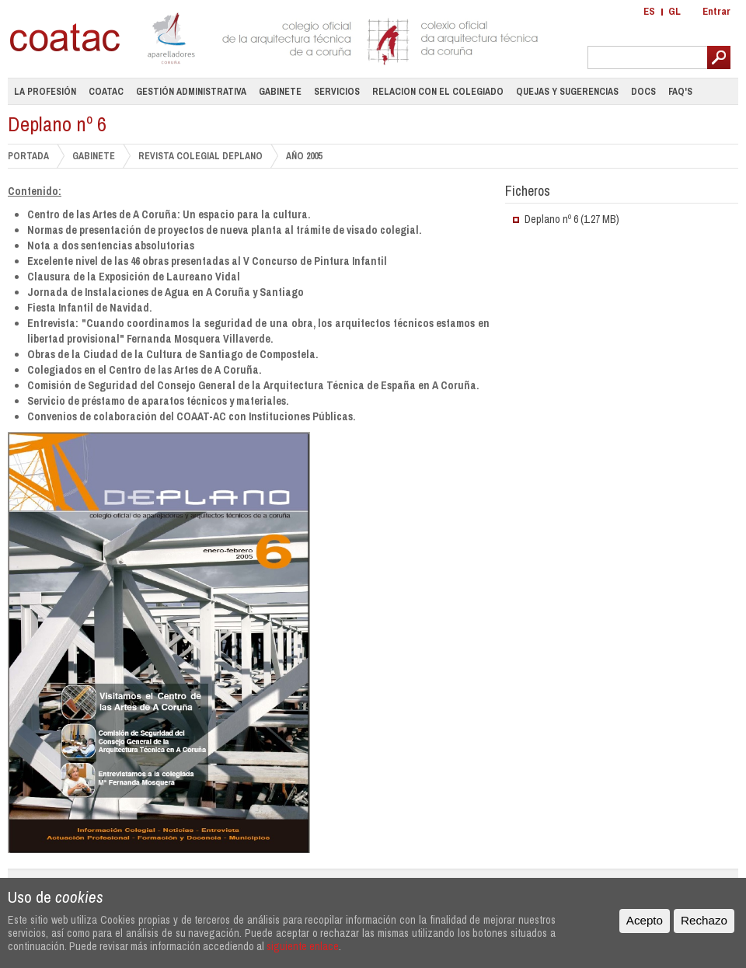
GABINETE (93, 156)
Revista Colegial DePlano (200, 156)
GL (674, 11)
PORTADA (28, 156)
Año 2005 (304, 156)
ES (649, 11)
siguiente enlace (303, 945)
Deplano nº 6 (551, 219)
